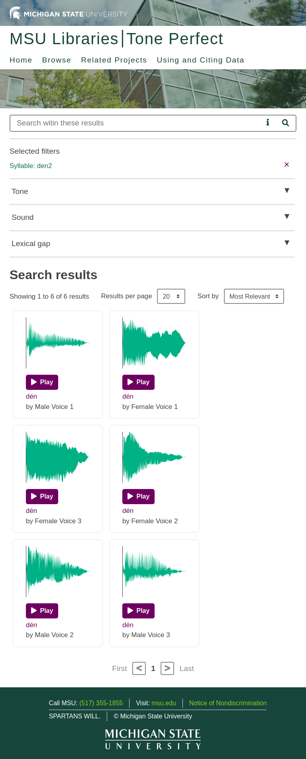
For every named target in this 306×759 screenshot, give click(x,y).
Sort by (208, 296)
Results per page (126, 296)
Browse (57, 60)
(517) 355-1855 (101, 703)
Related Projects (114, 60)
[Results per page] (171, 296)
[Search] (136, 123)
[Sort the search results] (254, 296)
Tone (20, 191)
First (119, 668)
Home (21, 60)
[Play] (42, 382)
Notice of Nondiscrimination (228, 703)
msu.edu (163, 703)
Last (187, 668)
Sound (22, 217)
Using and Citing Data (201, 60)
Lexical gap (31, 243)
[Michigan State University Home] (69, 12)
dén (31, 396)
